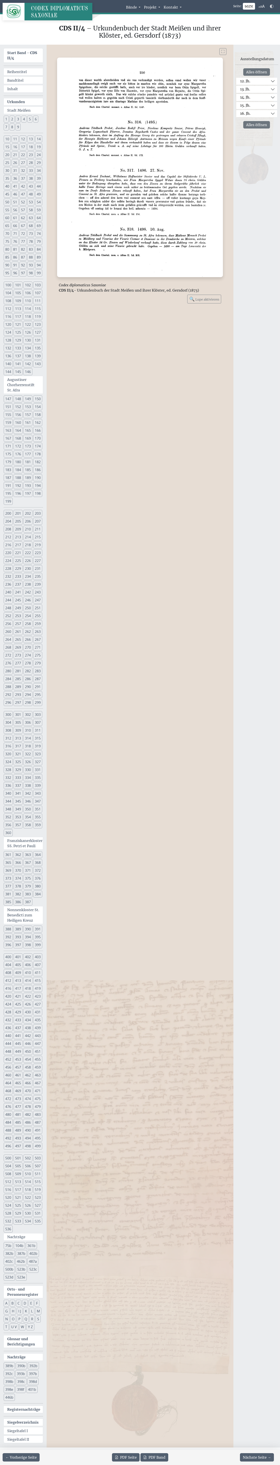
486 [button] (28, 1122)
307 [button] (38, 722)
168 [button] (18, 438)
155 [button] (8, 414)
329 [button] (18, 769)
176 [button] (18, 454)
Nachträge (16, 1237)
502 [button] (28, 1158)
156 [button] (18, 414)
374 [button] (18, 878)
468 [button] (8, 1090)
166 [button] (38, 430)
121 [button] (18, 324)
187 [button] (8, 477)
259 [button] (38, 623)
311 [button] (38, 730)
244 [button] (8, 600)
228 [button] (8, 568)
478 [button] (28, 1106)
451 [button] (38, 1051)
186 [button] (38, 469)
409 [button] (18, 972)
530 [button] (28, 1213)
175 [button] (8, 454)
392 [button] (8, 937)
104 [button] (8, 293)
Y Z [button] (30, 1326)
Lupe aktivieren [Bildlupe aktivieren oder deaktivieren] (204, 299)
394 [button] (28, 937)
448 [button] (8, 1051)
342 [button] (28, 793)
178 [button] (38, 454)
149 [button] (28, 398)
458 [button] (28, 1067)
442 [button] (28, 1035)
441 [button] (18, 1035)
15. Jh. (245, 105)
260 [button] (8, 631)
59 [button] (39, 210)
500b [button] (9, 1269)
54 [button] (39, 202)
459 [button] (38, 1067)
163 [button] (8, 430)
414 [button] (28, 980)
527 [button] (38, 1205)
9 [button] (18, 127)
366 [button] (18, 862)
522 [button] (28, 1197)
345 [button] (18, 801)
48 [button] (31, 194)
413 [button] (18, 980)
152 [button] (18, 406)
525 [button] (18, 1205)
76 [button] (15, 241)
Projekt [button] (151, 7)
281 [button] (18, 671)
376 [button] (38, 878)
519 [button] (38, 1189)
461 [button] (18, 1075)
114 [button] (28, 308)
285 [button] (18, 678)
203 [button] (38, 513)
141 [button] (18, 363)
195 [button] (8, 493)
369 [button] (8, 870)
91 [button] (15, 265)
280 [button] (8, 671)
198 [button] (38, 493)
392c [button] (9, 1373)
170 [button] (38, 438)
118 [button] (28, 316)
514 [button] (28, 1181)
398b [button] (9, 1381)
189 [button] (28, 477)
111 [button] (38, 300)
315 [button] (38, 738)
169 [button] (28, 438)
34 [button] (39, 170)
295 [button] (38, 694)
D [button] (25, 1303)
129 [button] (18, 340)
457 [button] (18, 1067)
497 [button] (18, 1146)
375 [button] (28, 878)
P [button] (19, 1319)
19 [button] (39, 146)
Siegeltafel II (18, 1439)
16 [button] (15, 146)
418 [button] (28, 988)
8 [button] (12, 127)
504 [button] (8, 1166)
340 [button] (8, 793)
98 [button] (31, 273)
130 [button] (28, 340)
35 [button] (7, 178)
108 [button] (8, 300)
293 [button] (18, 694)
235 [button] (38, 576)
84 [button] (39, 249)
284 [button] (8, 678)
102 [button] (28, 285)
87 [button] (23, 257)
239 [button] (38, 584)
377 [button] (8, 886)
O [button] (13, 1319)
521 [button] (18, 1197)
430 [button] (28, 1012)
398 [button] (28, 944)
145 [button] (18, 371)
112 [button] (8, 308)
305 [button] (18, 722)
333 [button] (18, 777)
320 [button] (8, 754)
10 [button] (7, 139)
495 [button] (38, 1138)
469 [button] (18, 1090)
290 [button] (28, 686)
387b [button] (21, 1253)
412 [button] (8, 980)
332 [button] (8, 777)
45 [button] (7, 194)
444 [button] (8, 1043)
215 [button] (38, 537)
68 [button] (31, 225)
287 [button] (38, 678)
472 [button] (8, 1098)
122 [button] (28, 324)
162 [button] (38, 422)
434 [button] (28, 1020)
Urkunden (16, 102)
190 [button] (38, 477)
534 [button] (28, 1221)
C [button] (19, 1303)
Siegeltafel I (17, 1431)
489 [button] (18, 1130)
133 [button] (18, 348)
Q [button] (25, 1319)
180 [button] (18, 462)
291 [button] (38, 686)
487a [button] (33, 1261)
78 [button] (31, 241)
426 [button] (28, 1004)
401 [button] (18, 956)
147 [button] (8, 398)
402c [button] (9, 1261)
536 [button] (8, 1229)
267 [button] (38, 639)
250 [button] (28, 608)
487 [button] (38, 1122)
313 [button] (18, 738)
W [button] (22, 1326)
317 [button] (18, 746)
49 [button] (39, 194)
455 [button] (38, 1059)
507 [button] (38, 1166)
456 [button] (8, 1067)
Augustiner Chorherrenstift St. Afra (21, 384)
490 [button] (28, 1130)
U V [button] (14, 1326)
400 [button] (8, 956)
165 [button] (28, 430)
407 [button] (38, 964)
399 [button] (38, 944)
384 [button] (38, 894)
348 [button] (8, 809)
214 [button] (28, 537)
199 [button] (8, 501)
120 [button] (8, 324)
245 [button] (18, 600)
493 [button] (18, 1138)
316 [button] (8, 746)
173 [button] (28, 446)
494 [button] (28, 1138)
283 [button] (38, 671)
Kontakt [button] (171, 7)
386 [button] (18, 902)
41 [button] (15, 186)
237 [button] (18, 584)
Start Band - (22, 55)
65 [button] (7, 225)
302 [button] (28, 714)
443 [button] (38, 1035)
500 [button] (8, 1158)
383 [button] (28, 894)
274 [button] (28, 655)
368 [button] (38, 862)
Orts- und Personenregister (22, 1292)
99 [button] (39, 273)
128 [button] (8, 340)
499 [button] (38, 1146)
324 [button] (8, 761)
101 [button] (18, 285)
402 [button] (28, 956)
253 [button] (18, 615)
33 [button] (31, 170)
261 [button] (18, 631)
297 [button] (18, 702)
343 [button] (38, 793)
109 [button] (18, 300)
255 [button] (38, 615)
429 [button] (18, 1012)
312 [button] (8, 738)
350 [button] (28, 809)
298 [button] (28, 702)
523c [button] (33, 1269)
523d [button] (9, 1277)
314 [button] (28, 738)
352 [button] (8, 817)
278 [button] (28, 663)
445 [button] (18, 1043)
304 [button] (8, 722)
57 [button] (23, 210)
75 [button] (7, 241)
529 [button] (18, 1213)
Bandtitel (15, 80)
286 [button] (28, 678)
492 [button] (8, 1138)
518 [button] (28, 1189)
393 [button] (18, 937)
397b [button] (33, 1373)
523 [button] (38, 1197)
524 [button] (8, 1205)
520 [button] (8, 1197)
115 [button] (38, 308)
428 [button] (8, 1012)
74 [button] (39, 233)
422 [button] (28, 996)
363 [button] (28, 854)
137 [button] (18, 356)
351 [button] (38, 809)
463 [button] (38, 1075)
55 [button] (7, 210)
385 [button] (8, 902)
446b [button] (9, 1397)
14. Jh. (245, 97)
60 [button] (7, 217)
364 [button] (38, 854)
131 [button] (38, 340)
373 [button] (8, 878)
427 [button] (38, 1004)
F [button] (37, 1303)
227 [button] (38, 560)
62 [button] (23, 217)
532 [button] (8, 1221)
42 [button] (23, 186)
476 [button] (8, 1106)
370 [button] (18, 870)
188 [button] (18, 477)
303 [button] (38, 714)
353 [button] (18, 817)
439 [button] (38, 1027)
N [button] (6, 1319)
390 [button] (28, 929)
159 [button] (8, 422)
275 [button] (38, 655)
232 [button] (8, 576)
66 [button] (15, 225)
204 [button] (8, 521)
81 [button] (15, 249)
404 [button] (8, 964)
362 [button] (18, 854)
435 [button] (38, 1020)
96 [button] (15, 273)
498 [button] (28, 1146)
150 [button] (38, 398)
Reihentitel (17, 72)
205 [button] (18, 521)
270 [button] (28, 647)
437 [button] (18, 1027)
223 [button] (38, 552)
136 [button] (8, 356)
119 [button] (38, 316)
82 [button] (23, 249)
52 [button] (23, 202)
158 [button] (38, 414)
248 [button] (8, 608)
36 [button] (15, 178)
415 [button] (38, 980)
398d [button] (33, 1381)
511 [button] (38, 1173)
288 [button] (8, 686)
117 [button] (18, 316)
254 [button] (28, 615)
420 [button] (8, 996)
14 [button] (39, 139)
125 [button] (18, 332)
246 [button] (28, 600)
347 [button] (38, 801)
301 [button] (18, 714)
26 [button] (15, 162)
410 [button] (28, 972)
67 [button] (23, 225)
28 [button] (31, 162)
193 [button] (28, 485)
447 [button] (38, 1043)
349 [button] (18, 809)
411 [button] (38, 972)
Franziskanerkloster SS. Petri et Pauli (24, 843)
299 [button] (38, 702)
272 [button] (8, 655)
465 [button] (18, 1083)
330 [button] (28, 769)
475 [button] (38, 1098)
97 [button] (23, 273)
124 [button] (8, 332)
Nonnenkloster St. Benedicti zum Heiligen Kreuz (23, 915)
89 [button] (39, 257)
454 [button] (28, 1059)
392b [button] (33, 1365)
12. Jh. (245, 81)
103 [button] (38, 285)
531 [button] (38, 1213)
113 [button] (18, 308)
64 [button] (39, 217)
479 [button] (38, 1106)
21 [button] (15, 154)
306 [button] (28, 722)
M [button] (38, 1311)
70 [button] (7, 233)
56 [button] (15, 210)
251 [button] (38, 608)
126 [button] (28, 332)
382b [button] (9, 1253)
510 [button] (28, 1173)
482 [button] (28, 1114)
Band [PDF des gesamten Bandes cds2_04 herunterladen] (154, 1457)
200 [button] (8, 513)
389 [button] (18, 929)
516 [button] (8, 1189)
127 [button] (38, 332)
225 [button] (18, 560)
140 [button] (8, 363)
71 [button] (15, 233)
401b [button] (32, 1389)
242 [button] (28, 592)
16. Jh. (245, 113)
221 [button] (18, 552)
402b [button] (33, 1253)
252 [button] (8, 615)
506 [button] (28, 1166)
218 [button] (28, 544)
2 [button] (12, 119)
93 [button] (31, 265)
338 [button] (28, 785)
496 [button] (8, 1146)
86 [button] (15, 257)
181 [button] (28, 462)
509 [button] (18, 1173)
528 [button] (8, 1213)
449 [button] (18, 1051)
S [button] (38, 1319)
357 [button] (18, 824)
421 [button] (18, 996)
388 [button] (8, 929)
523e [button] (21, 1277)
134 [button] (28, 348)
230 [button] (28, 568)
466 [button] (28, 1083)
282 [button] (28, 671)
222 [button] (28, 552)
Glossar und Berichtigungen (21, 1341)
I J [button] (19, 1311)
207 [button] (38, 521)
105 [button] (18, 293)
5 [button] (30, 119)
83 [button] (31, 249)
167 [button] (8, 438)
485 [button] (18, 1122)
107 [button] (38, 293)
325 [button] (18, 761)
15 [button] (7, 146)
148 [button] (18, 398)
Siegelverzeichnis (22, 1422)
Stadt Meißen (19, 110)
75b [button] (8, 1245)
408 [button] (8, 972)
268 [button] (8, 647)
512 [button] (8, 1181)
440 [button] (8, 1035)
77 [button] (23, 241)
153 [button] (28, 406)
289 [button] (18, 686)
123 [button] (38, 324)
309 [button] (18, 730)
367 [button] (28, 862)
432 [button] (8, 1020)
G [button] (6, 1311)
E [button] (31, 1303)
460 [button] (8, 1075)
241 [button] (18, 592)
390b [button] (21, 1365)
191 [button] (8, 485)
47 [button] (23, 194)
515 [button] (38, 1181)
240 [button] (8, 592)
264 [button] (8, 639)
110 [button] (28, 300)
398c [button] (21, 1381)
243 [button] (38, 592)
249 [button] (18, 608)
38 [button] (31, 178)
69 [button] (39, 225)
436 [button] (8, 1027)
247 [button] (38, 600)
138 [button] (28, 356)
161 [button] (28, 422)
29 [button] (39, 162)
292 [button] (8, 694)
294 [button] (28, 694)
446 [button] (28, 1043)
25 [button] (7, 162)
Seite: (237, 6)
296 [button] (8, 702)
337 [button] (18, 785)
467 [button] (38, 1083)
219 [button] (38, 544)
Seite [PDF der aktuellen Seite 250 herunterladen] (126, 1457)
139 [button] (38, 356)
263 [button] (38, 631)
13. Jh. (245, 89)
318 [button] (28, 746)
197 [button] (28, 493)
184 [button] (18, 469)
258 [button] (28, 623)
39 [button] (39, 178)
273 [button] (18, 655)
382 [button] (18, 894)
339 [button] (38, 785)
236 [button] (8, 584)
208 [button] (8, 529)
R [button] (32, 1319)
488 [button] (8, 1130)
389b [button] (9, 1365)
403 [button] (38, 956)
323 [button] (38, 754)
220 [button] (8, 552)
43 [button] (31, 186)
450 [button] (28, 1051)
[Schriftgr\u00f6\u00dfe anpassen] (261, 6)
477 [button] (18, 1106)
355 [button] (38, 817)
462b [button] (21, 1261)
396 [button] (8, 944)
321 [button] (18, 754)
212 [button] (8, 537)
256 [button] (8, 623)
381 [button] (8, 894)
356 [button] (8, 824)
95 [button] (7, 273)
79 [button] (39, 241)
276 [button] (8, 663)
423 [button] (38, 996)
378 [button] (18, 886)
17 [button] (23, 146)
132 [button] (8, 348)
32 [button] (23, 170)
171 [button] (8, 446)
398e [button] (9, 1389)
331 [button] (38, 769)
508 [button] (8, 1173)
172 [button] (18, 446)
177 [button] (28, 454)
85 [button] (7, 257)
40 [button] (7, 186)
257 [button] (18, 623)
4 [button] (24, 119)
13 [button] (31, 139)
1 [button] (6, 119)
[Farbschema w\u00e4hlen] (271, 6)
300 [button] (8, 714)
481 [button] (18, 1114)
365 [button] (8, 862)
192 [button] (18, 485)
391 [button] (38, 929)
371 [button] (28, 870)
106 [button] (28, 293)
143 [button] (38, 363)
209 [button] (18, 529)
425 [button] (18, 1004)
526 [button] (28, 1205)
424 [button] (8, 1004)
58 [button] (31, 210)
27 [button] (23, 162)
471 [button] (38, 1090)
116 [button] (8, 316)
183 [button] (8, 469)
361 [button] (8, 854)
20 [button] (7, 154)
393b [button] (21, 1373)
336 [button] (8, 785)
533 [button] (18, 1221)
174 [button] (38, 446)
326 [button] (28, 761)
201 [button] (18, 513)
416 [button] (8, 988)
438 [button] (28, 1027)
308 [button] (8, 730)
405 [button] (18, 964)
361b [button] (31, 1245)
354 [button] (28, 817)
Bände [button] (132, 7)
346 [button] (28, 801)
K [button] (26, 1311)
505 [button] (18, 1166)
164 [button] (18, 430)
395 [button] (38, 937)
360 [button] (8, 832)
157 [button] (28, 414)
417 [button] (18, 988)
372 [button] (38, 870)
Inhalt (12, 89)
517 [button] (18, 1189)
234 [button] (28, 576)
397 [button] (18, 944)
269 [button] (18, 647)
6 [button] (36, 119)
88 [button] (31, 257)
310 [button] (28, 730)
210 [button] (28, 529)
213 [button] (18, 537)
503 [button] (38, 1158)
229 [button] (18, 568)
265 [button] (18, 639)
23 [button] (31, 154)
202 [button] (28, 513)
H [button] (13, 1311)
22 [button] (23, 154)
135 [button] (38, 348)
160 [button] (18, 422)
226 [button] (28, 560)
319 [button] (38, 746)
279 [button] (38, 663)
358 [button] (28, 824)
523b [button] (21, 1269)
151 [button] (8, 406)
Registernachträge (23, 1409)
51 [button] (15, 202)
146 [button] (28, 371)
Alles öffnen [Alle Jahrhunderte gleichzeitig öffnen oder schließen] (256, 72)
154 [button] (38, 406)
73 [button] (31, 233)
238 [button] (28, 584)
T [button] (6, 1326)
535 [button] (38, 1221)
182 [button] (38, 462)
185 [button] (28, 469)
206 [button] (28, 521)
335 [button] (38, 777)
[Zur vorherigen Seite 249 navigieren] (21, 1457)
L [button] (32, 1311)
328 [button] (8, 769)
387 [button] (28, 902)
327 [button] (38, 761)
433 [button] (18, 1020)
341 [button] (18, 793)
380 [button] (38, 886)
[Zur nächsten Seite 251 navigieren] (257, 1457)
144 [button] (8, 371)
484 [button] (8, 1122)
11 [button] (15, 139)
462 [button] (28, 1075)
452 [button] (8, 1059)
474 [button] (28, 1098)
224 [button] (8, 560)
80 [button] (7, 249)
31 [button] (15, 170)
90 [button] (7, 265)
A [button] (6, 1303)
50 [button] (7, 202)
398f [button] (20, 1389)
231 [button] (38, 568)
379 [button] (28, 886)
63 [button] (31, 217)
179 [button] (8, 462)
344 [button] (8, 801)
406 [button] (28, 964)
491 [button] (38, 1130)
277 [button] (18, 663)
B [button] (12, 1303)
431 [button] (38, 1012)
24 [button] (39, 154)
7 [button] (6, 127)
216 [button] (8, 544)
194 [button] (38, 485)
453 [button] (18, 1059)
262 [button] (28, 631)
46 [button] (15, 194)
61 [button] (15, 217)
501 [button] (18, 1158)
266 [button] (28, 639)
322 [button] (28, 754)
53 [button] (31, 202)
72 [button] (23, 233)
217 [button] (18, 544)
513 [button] (18, 1181)
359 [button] (38, 824)
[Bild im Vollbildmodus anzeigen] (222, 51)
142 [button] (28, 363)
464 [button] (8, 1083)
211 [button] (38, 529)
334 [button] (28, 777)
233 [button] (18, 576)
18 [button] (31, 146)
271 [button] (38, 647)
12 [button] (23, 139)
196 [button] (18, 493)
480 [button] (8, 1114)
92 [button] (23, 265)
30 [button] (7, 170)
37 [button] (23, 178)
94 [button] (39, 265)
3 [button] (18, 119)
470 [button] (28, 1090)
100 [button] (8, 285)
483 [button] (38, 1114)
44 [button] (39, 186)
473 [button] (18, 1098)
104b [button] (19, 1245)
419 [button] (38, 988)
